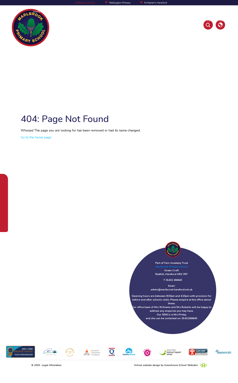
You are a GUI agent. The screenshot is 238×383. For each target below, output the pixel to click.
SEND (116, 11)
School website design (147, 365)
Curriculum (77, 11)
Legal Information (51, 365)
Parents (63, 11)
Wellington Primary (120, 2)
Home (37, 11)
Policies (171, 11)
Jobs (222, 20)
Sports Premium (153, 11)
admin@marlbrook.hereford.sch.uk (171, 289)
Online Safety (187, 11)
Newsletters (196, 20)
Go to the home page (36, 137)
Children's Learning (97, 11)
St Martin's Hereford (155, 2)
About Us (49, 11)
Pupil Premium (132, 11)
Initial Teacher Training (211, 11)
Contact (211, 20)
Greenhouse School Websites (181, 365)
